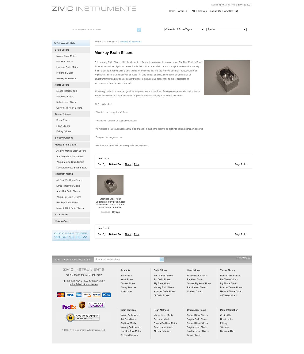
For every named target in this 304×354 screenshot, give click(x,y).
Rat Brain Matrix (64, 61)
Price (136, 164)
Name (128, 164)
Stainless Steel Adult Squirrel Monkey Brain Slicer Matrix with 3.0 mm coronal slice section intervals (110, 203)
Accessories (201, 21)
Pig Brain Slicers (162, 283)
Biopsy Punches (168, 21)
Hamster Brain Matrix (67, 67)
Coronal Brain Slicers (197, 315)
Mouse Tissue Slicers (230, 276)
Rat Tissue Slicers (229, 279)
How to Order (234, 21)
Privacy (223, 323)
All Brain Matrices (129, 335)
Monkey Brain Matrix (67, 78)
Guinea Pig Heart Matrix (165, 323)
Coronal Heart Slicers (197, 323)
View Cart (228, 11)
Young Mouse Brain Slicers (70, 162)
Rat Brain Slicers (162, 279)
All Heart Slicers (195, 291)
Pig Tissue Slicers (229, 283)
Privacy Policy (243, 258)
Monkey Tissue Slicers (231, 287)
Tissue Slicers (135, 21)
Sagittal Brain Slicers (197, 319)
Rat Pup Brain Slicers (67, 202)
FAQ (192, 11)
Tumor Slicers (194, 335)
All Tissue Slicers (228, 295)
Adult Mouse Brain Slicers (69, 156)
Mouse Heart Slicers (66, 91)
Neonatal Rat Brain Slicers (70, 208)
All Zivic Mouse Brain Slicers (71, 150)
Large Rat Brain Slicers (68, 185)
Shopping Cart (227, 331)
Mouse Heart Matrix (163, 315)
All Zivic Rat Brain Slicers (69, 180)
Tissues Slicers (128, 283)
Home (172, 11)
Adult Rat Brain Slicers (68, 191)
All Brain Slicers (161, 295)
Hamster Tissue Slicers (231, 291)
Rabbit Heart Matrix (163, 327)
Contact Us (215, 11)
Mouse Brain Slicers (163, 276)
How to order (226, 319)
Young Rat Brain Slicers (68, 197)
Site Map (202, 11)
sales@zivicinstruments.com (84, 284)
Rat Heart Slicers (65, 96)
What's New (110, 41)
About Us (182, 11)
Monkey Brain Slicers (164, 287)
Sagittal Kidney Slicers (198, 331)
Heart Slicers (102, 21)
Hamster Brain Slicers (164, 291)
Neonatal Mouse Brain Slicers (71, 167)
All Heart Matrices (162, 331)
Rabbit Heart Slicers (66, 102)
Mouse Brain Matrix (66, 56)
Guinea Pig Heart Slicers (69, 107)
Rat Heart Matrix (162, 319)
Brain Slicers (69, 21)
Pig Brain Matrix (64, 72)
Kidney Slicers (63, 131)
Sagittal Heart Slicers (197, 327)
